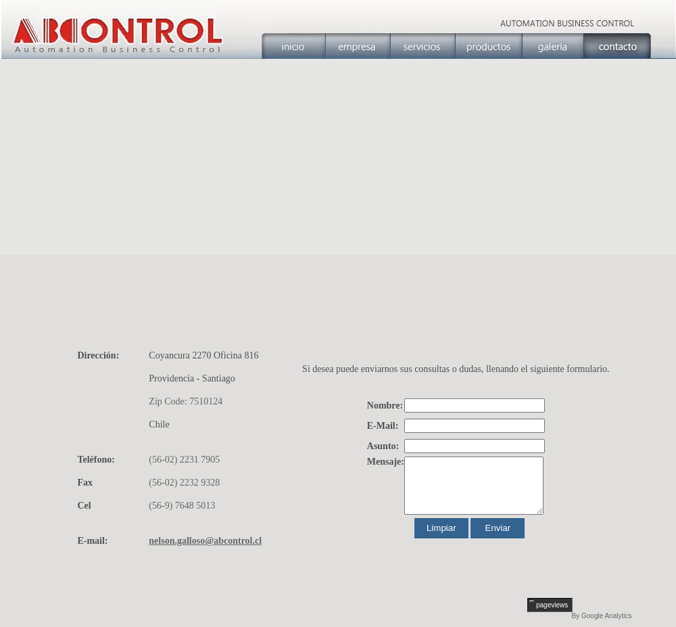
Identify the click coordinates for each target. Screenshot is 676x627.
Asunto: (383, 446)
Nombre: (385, 405)
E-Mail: (383, 426)
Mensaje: (385, 462)
